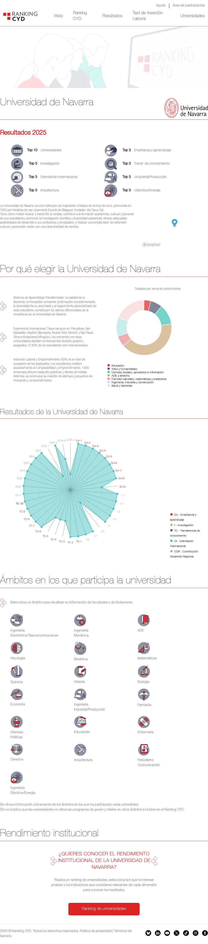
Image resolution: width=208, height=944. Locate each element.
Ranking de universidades (104, 909)
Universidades (192, 16)
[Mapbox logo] (151, 244)
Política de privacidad (96, 931)
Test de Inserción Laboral (148, 16)
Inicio (58, 16)
